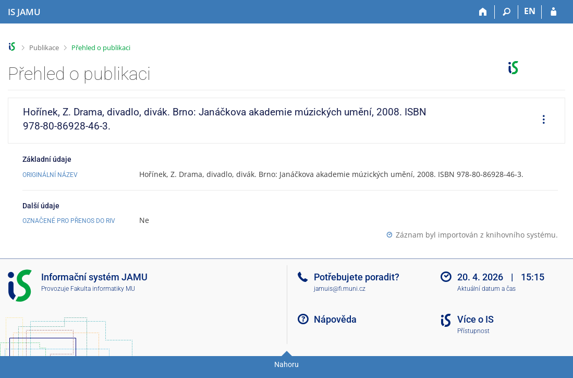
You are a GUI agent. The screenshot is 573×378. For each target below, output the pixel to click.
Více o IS (475, 319)
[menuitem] (540, 120)
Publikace (44, 47)
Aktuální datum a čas (486, 288)
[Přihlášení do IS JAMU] (553, 12)
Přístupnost (473, 331)
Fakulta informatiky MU (102, 288)
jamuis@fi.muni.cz (339, 288)
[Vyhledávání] (506, 12)
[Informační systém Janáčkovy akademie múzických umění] (24, 12)
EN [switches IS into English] (529, 11)
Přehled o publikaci (100, 47)
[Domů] (483, 12)
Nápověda (335, 319)
